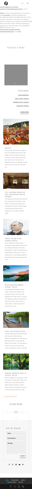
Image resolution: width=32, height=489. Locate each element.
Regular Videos (23, 106)
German (20, 482)
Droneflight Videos (21, 102)
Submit (23, 456)
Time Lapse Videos (22, 98)
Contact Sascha (11, 482)
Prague (8, 148)
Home (7, 480)
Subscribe (24, 112)
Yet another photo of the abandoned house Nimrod (15, 194)
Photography (23, 95)
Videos (23, 480)
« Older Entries (10, 396)
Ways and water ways (15, 331)
